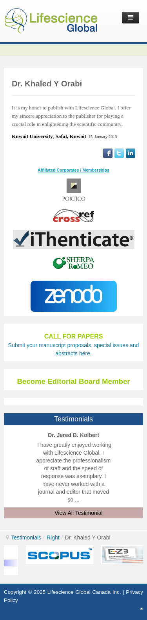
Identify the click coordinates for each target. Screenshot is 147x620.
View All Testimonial (78, 513)
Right (53, 537)
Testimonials (26, 537)
